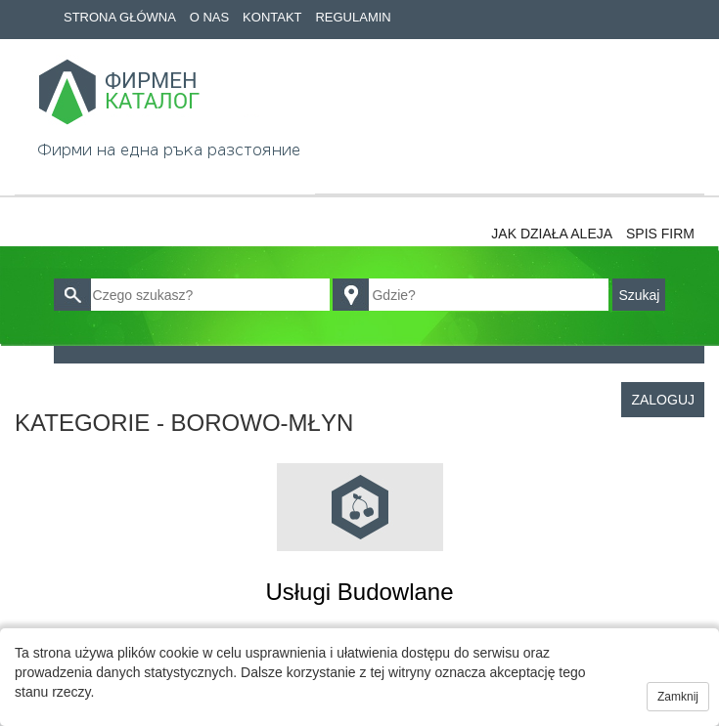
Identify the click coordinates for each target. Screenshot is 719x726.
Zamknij (677, 697)
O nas (209, 17)
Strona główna (120, 17)
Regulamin (352, 17)
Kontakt (272, 17)
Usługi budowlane (359, 591)
